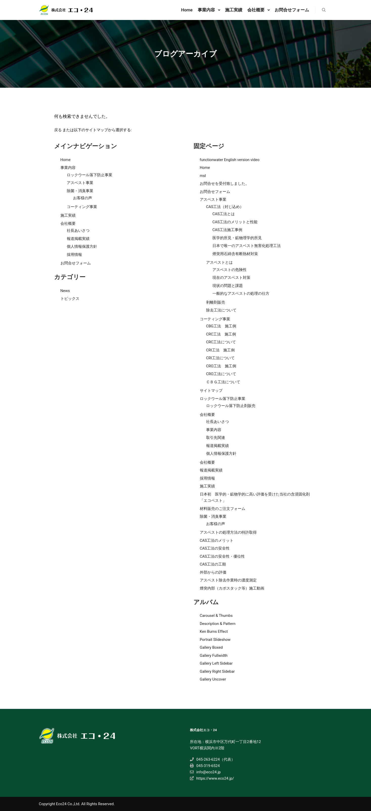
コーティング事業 (82, 207)
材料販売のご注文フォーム (222, 508)
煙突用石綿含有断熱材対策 (235, 254)
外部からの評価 (213, 572)
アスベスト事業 (80, 183)
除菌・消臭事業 (80, 191)
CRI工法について (220, 358)
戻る (58, 130)
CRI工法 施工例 (220, 350)
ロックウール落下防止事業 (89, 175)
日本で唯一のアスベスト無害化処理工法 (246, 245)
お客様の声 (82, 198)
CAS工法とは (223, 214)
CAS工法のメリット (216, 540)
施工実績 (68, 215)
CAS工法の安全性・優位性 (222, 556)
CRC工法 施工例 (221, 334)
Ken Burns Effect (214, 631)
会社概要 (68, 223)
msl (203, 175)
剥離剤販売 (215, 302)
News (65, 290)
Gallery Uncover (213, 679)
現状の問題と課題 (227, 285)
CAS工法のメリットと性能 (234, 222)
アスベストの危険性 (229, 269)
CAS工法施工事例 (227, 230)
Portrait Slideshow (215, 639)
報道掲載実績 (78, 238)
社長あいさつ (78, 230)
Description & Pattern (217, 623)
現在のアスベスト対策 (231, 277)
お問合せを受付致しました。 (224, 183)
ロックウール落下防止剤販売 (230, 405)
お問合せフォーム (75, 263)
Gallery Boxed (211, 647)
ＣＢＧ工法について (223, 382)
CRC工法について (221, 342)
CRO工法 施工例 (221, 366)
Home (65, 159)
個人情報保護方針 (82, 246)
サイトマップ (211, 390)
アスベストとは (219, 262)
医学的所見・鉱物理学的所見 (237, 238)
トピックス (69, 298)
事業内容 (68, 167)
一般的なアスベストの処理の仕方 (240, 293)
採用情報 (74, 254)
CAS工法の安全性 (215, 548)
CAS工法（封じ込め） (225, 207)
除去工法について (221, 310)
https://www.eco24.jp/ (212, 778)
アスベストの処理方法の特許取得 (228, 532)
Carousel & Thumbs (216, 615)
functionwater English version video (229, 159)
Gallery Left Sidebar (216, 663)
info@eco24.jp (205, 772)
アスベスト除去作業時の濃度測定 (228, 580)
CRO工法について (221, 374)
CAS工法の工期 (213, 564)
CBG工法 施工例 (221, 326)
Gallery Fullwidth (214, 655)
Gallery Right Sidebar (217, 671)
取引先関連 (215, 437)
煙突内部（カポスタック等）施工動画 (232, 588)
